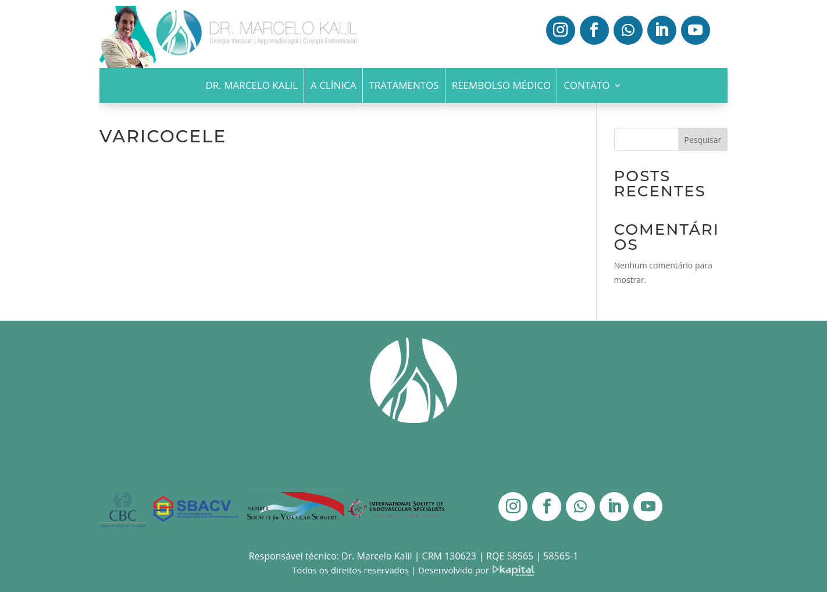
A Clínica (334, 86)
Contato (586, 86)
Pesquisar (702, 139)
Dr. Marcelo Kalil (251, 86)
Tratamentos (404, 86)
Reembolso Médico (501, 86)
